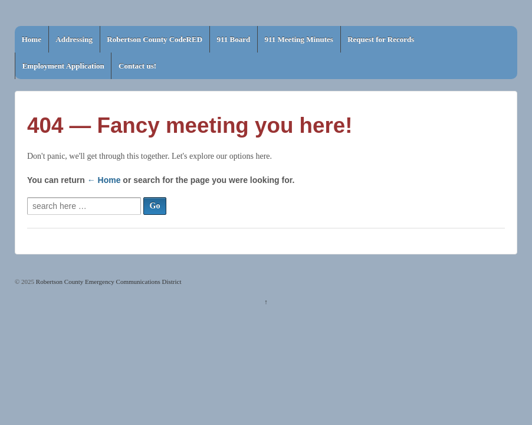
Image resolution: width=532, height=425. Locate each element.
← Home (104, 180)
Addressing (74, 39)
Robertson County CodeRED (154, 39)
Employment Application (63, 65)
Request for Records (380, 39)
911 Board (233, 39)
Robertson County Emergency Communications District (107, 281)
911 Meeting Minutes (299, 39)
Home (31, 39)
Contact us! (137, 65)
